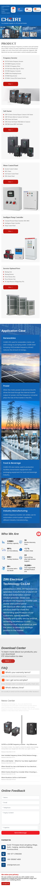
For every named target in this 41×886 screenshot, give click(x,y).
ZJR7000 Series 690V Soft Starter (14, 124)
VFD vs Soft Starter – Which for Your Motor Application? (19, 761)
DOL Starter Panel (10, 176)
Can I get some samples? (16, 680)
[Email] (20, 802)
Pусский (28, 9)
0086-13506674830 (5, 12)
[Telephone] (20, 808)
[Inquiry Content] (20, 817)
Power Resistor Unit (10, 279)
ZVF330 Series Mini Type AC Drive (14, 68)
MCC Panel (8, 171)
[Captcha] (19, 827)
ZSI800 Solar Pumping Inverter (13, 73)
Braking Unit (8, 272)
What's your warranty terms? (18, 672)
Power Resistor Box (10, 276)
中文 (13, 10)
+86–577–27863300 (14, 854)
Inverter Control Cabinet (11, 169)
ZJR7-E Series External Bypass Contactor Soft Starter (19, 114)
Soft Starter (7, 111)
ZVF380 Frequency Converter (13, 71)
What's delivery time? (14, 687)
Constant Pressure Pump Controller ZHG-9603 (17, 221)
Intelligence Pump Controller (12, 223)
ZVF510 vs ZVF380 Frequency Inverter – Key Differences (19, 744)
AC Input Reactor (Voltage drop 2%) (14, 281)
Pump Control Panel (10, 225)
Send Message (20, 833)
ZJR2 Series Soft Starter (11, 119)
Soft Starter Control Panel (11, 173)
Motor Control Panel (10, 165)
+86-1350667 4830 (14, 859)
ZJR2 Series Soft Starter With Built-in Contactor (17, 122)
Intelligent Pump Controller (13, 217)
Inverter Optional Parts (11, 268)
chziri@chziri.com (13, 865)
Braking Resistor (9, 274)
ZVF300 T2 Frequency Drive (12, 66)
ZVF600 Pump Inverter (11, 76)
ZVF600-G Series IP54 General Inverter (15, 78)
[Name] (20, 797)
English (20, 9)
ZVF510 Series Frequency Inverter (14, 61)
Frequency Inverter (10, 58)
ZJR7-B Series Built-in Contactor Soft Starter (17, 117)
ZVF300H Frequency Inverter (12, 64)
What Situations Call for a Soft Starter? (13, 777)
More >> (10, 84)
